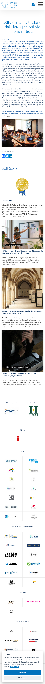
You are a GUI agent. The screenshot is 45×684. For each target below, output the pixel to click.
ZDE (8, 116)
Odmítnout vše (22, 678)
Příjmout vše (23, 672)
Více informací (15, 666)
